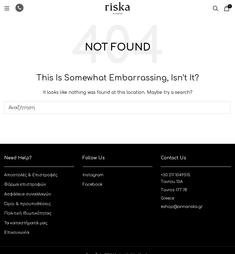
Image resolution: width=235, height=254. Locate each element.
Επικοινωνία (16, 232)
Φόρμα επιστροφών (25, 184)
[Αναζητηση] (215, 8)
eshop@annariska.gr (182, 207)
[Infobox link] (19, 8)
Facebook (92, 184)
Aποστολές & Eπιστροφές (31, 175)
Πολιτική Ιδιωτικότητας (27, 213)
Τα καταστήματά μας (26, 223)
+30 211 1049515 (175, 175)
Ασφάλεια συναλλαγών (27, 194)
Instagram (92, 175)
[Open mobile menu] (6, 8)
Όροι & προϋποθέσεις (27, 204)
